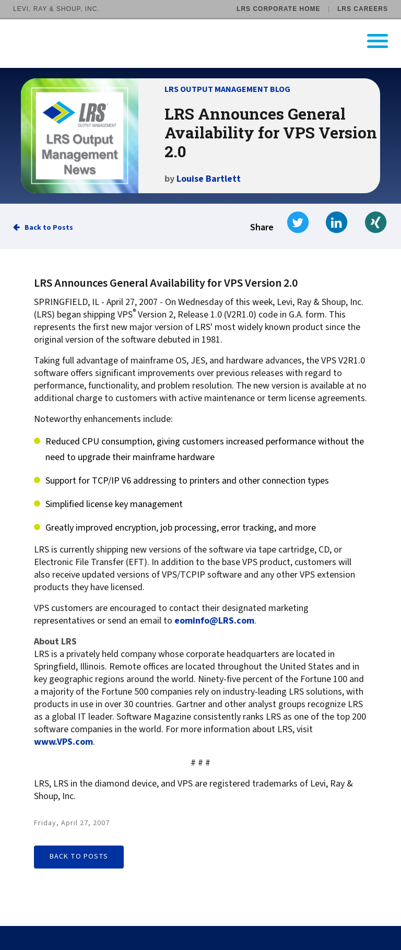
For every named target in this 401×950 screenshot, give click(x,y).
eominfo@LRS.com (214, 621)
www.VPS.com (63, 742)
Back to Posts (49, 227)
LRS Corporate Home (278, 9)
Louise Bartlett (208, 178)
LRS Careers (362, 9)
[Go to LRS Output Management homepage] (207, 41)
